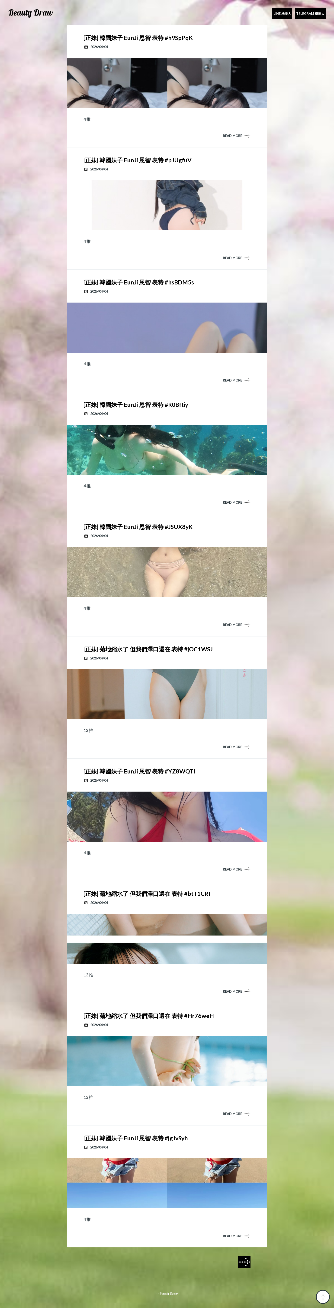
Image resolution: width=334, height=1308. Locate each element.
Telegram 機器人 (310, 14)
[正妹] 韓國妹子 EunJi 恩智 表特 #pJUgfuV (138, 160)
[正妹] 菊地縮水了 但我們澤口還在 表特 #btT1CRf (147, 893)
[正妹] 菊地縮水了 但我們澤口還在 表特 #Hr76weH (149, 1015)
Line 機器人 (282, 14)
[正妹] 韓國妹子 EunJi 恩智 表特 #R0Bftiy (136, 404)
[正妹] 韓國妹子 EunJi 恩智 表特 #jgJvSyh (136, 1138)
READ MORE (232, 136)
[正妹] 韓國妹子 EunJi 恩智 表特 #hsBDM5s (139, 282)
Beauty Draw (30, 12)
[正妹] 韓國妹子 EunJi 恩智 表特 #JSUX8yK (138, 526)
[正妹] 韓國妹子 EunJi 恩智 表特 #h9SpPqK (138, 37)
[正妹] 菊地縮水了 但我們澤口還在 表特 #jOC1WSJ (148, 649)
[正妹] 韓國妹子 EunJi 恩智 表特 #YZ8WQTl (139, 771)
